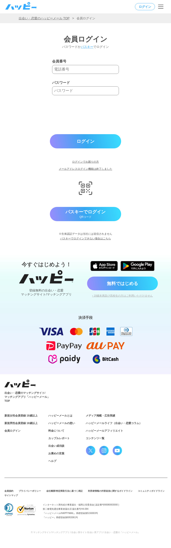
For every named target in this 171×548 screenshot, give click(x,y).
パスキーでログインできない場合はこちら (85, 238)
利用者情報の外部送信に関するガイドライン (110, 491)
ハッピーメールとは (60, 415)
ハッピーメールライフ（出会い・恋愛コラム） (114, 423)
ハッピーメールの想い (61, 423)
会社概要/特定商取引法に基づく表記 (64, 491)
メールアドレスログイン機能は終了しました (85, 168)
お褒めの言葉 (56, 453)
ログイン (145, 6)
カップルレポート (59, 438)
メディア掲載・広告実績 (100, 415)
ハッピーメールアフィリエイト (104, 430)
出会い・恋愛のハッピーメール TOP (44, 18)
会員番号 (59, 61)
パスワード (61, 83)
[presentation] (86, 114)
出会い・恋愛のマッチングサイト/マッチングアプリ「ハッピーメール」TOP (27, 396)
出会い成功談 (56, 445)
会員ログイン (12, 430)
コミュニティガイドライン (151, 491)
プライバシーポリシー (30, 491)
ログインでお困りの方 (85, 161)
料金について (56, 430)
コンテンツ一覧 (95, 438)
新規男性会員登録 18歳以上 (21, 423)
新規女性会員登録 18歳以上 (21, 415)
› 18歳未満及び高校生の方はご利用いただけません (122, 295)
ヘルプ (52, 461)
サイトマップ (11, 495)
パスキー (87, 47)
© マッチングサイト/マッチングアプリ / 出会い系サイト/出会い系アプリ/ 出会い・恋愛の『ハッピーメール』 (85, 532)
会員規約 (8, 491)
